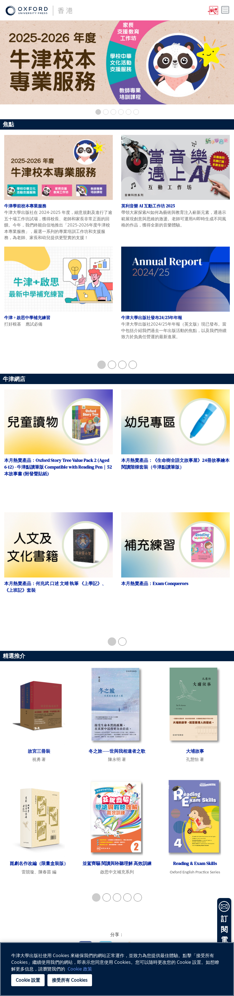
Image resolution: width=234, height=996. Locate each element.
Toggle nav (225, 10)
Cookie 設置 (28, 980)
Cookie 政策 (80, 969)
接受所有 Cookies (70, 980)
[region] (117, 969)
